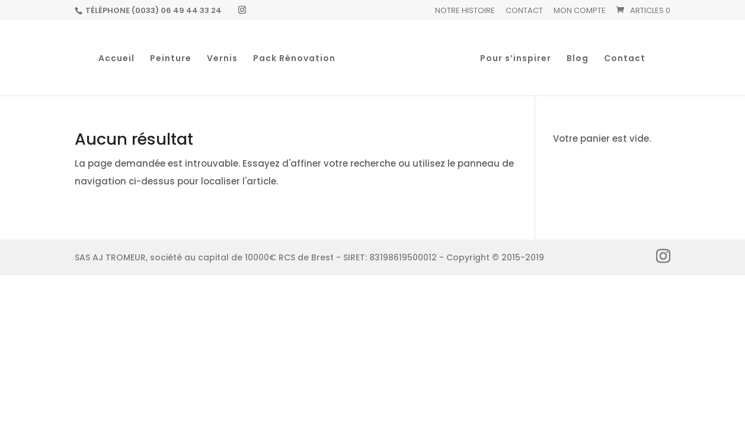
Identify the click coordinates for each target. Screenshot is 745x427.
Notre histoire (465, 11)
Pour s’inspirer (515, 59)
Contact (524, 11)
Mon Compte (580, 11)
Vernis (222, 59)
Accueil (116, 59)
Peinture (170, 59)
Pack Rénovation (294, 59)
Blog (578, 59)
